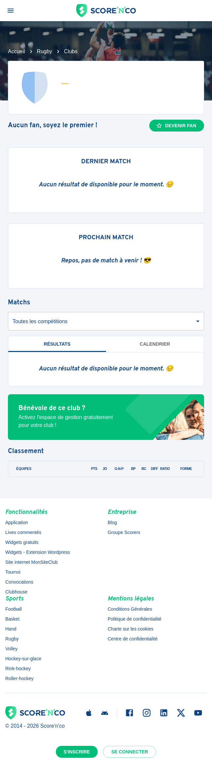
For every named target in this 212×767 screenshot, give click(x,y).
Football (13, 609)
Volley (11, 648)
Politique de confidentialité (134, 619)
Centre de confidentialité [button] (133, 638)
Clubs (71, 51)
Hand (10, 629)
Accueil (16, 51)
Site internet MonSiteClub (31, 562)
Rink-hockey (18, 668)
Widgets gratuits (21, 542)
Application (16, 522)
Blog (112, 522)
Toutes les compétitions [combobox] (40, 321)
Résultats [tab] (57, 344)
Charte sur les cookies (131, 629)
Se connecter (129, 751)
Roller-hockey (19, 678)
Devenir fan (176, 125)
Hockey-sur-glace (23, 658)
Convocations (19, 582)
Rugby (44, 51)
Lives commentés (23, 532)
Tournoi (12, 572)
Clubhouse (16, 591)
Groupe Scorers (124, 532)
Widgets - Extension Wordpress (37, 552)
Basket (12, 619)
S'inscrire (77, 751)
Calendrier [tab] (155, 344)
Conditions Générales (130, 609)
